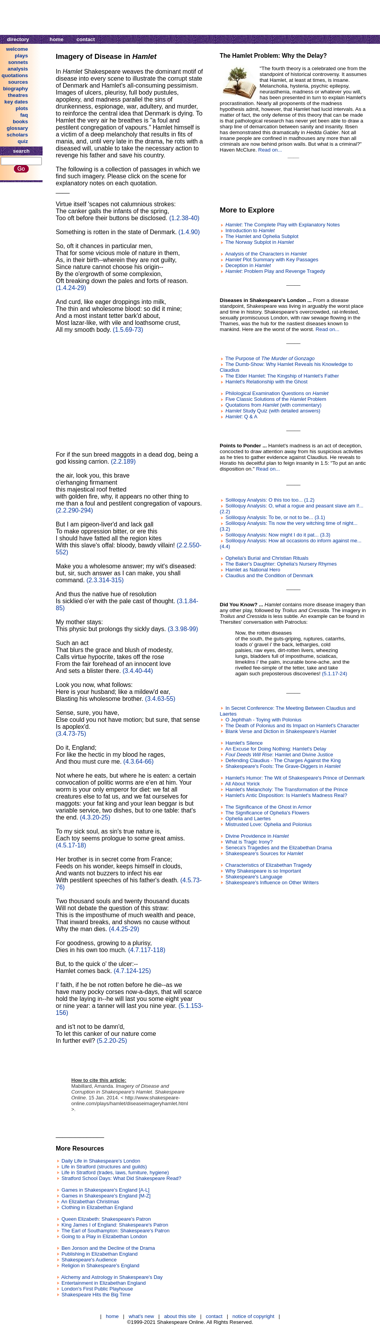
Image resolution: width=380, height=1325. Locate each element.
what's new (141, 1316)
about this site (180, 1316)
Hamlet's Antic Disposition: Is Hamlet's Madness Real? (286, 795)
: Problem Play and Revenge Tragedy (275, 271)
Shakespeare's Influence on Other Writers (272, 882)
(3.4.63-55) (160, 698)
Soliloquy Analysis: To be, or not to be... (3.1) (275, 517)
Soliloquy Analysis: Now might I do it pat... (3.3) (277, 535)
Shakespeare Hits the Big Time (96, 1294)
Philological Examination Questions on (276, 393)
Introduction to (250, 230)
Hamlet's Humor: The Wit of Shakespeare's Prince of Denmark (295, 778)
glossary (17, 128)
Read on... (270, 150)
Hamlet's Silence (244, 743)
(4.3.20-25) (95, 817)
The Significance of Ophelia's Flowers (267, 813)
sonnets (18, 62)
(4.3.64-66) (138, 761)
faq (24, 115)
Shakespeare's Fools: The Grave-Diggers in (282, 766)
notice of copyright (253, 1316)
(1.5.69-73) (128, 329)
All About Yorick (242, 784)
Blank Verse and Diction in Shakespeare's (280, 731)
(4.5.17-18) (71, 845)
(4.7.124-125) (132, 971)
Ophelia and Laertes (248, 818)
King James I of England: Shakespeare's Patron (115, 1225)
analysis (18, 69)
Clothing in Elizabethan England (97, 1207)
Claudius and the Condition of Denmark (269, 575)
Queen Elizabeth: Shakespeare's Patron (106, 1219)
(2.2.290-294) (74, 510)
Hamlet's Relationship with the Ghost (266, 382)
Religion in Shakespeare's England (100, 1265)
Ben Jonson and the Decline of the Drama (108, 1248)
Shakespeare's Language (253, 877)
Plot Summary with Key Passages (271, 259)
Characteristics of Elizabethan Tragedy (268, 865)
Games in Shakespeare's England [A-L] (106, 1190)
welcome (17, 49)
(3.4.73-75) (71, 733)
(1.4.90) (189, 232)
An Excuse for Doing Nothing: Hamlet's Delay (275, 749)
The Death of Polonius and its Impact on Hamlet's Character (292, 725)
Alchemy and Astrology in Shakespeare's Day (112, 1277)
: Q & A (241, 416)
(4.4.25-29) (124, 929)
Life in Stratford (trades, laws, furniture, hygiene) (115, 1172)
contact (86, 39)
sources (18, 82)
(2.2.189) (123, 461)
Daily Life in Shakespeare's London (101, 1161)
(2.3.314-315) (105, 580)
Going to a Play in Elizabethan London (104, 1236)
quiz (22, 141)
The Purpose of (270, 358)
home (57, 39)
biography (15, 88)
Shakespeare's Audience (89, 1260)
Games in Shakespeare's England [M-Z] (106, 1196)
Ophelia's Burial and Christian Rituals (266, 558)
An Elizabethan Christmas (90, 1201)
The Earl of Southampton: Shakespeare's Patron (115, 1231)
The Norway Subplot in (259, 242)
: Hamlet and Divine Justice (279, 754)
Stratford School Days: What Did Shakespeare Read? (121, 1178)
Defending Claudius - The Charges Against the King (283, 760)
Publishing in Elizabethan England (100, 1254)
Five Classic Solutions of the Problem (275, 399)
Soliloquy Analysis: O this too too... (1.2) (270, 500)
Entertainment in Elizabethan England (104, 1283)
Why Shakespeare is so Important (263, 871)
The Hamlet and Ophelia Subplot (262, 236)
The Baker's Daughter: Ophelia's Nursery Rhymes (281, 564)
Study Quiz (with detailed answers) (272, 411)
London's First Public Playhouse (97, 1289)
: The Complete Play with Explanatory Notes (282, 225)
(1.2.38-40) (184, 218)
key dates (16, 102)
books (20, 121)
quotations (15, 75)
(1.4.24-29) (71, 288)
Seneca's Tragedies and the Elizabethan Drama (278, 848)
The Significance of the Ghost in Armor (268, 807)
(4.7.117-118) (146, 950)
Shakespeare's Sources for (264, 853)
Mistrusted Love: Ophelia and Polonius (268, 824)
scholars (17, 135)
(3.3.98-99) (183, 629)
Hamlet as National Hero (252, 570)
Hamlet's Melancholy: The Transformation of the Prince (286, 789)
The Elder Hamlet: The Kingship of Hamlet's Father (282, 376)
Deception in (248, 265)
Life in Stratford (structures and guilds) (104, 1167)
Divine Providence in (257, 836)
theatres (18, 95)
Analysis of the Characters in (265, 254)
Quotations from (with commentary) (273, 405)
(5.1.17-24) (334, 673)
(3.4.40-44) (138, 671)
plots (21, 108)
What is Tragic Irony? (249, 842)
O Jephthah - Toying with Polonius (263, 720)
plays (21, 56)
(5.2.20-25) (112, 1040)
